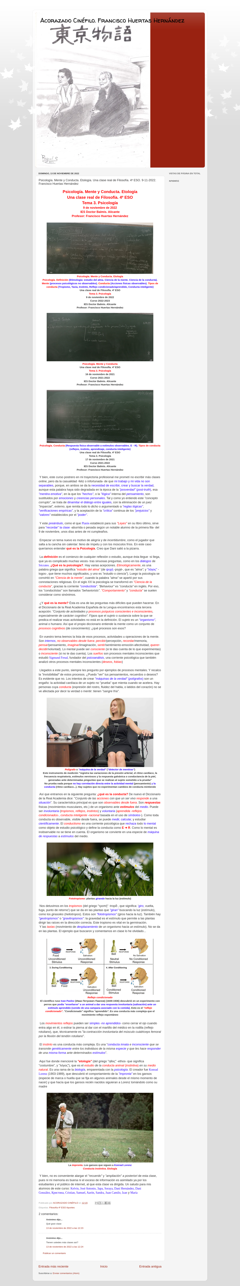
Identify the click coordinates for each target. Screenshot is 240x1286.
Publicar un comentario (54, 1253)
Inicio (104, 1266)
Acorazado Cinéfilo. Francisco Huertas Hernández (112, 20)
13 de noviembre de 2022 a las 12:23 (64, 1228)
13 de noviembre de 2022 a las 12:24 (64, 1246)
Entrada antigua (150, 1266)
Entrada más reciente (53, 1266)
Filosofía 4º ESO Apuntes (62, 1207)
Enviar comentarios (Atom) (66, 1273)
